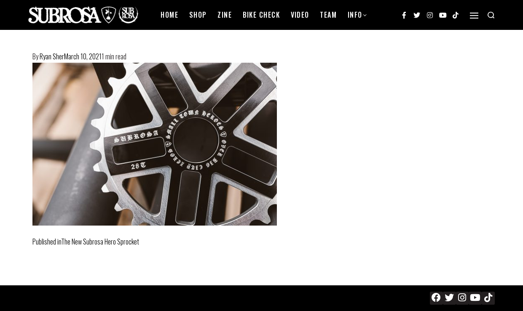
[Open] (474, 15)
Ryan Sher (52, 56)
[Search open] (491, 15)
